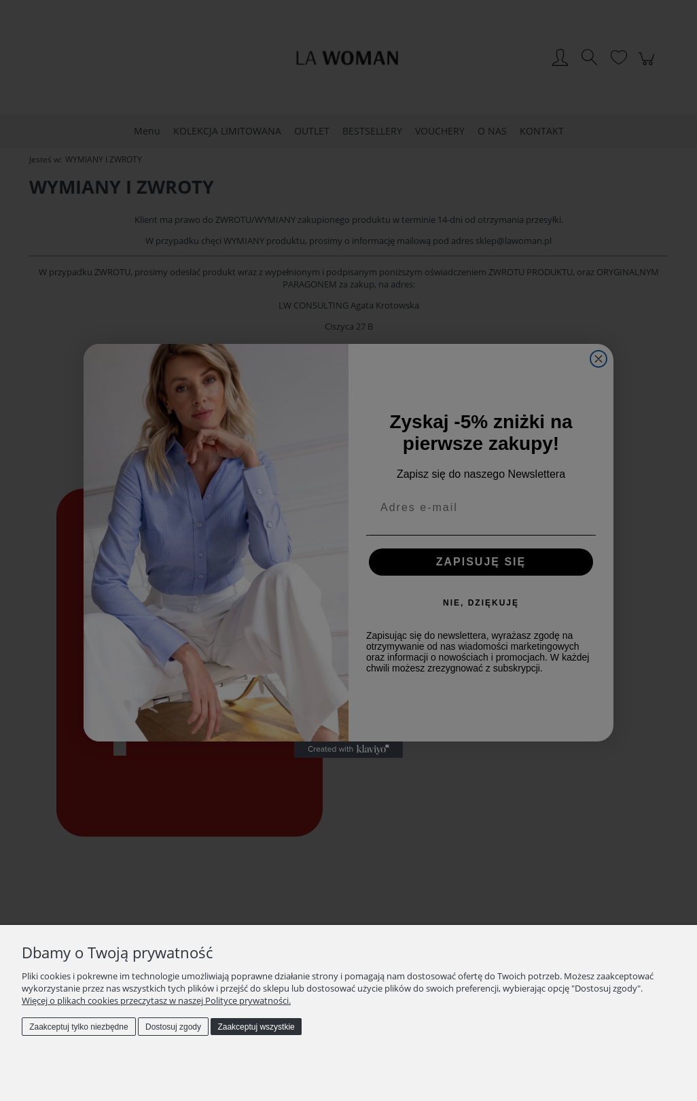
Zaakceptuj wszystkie (255, 1027)
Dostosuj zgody (173, 1027)
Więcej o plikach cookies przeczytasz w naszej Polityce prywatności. (156, 1000)
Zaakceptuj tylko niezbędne (78, 1027)
